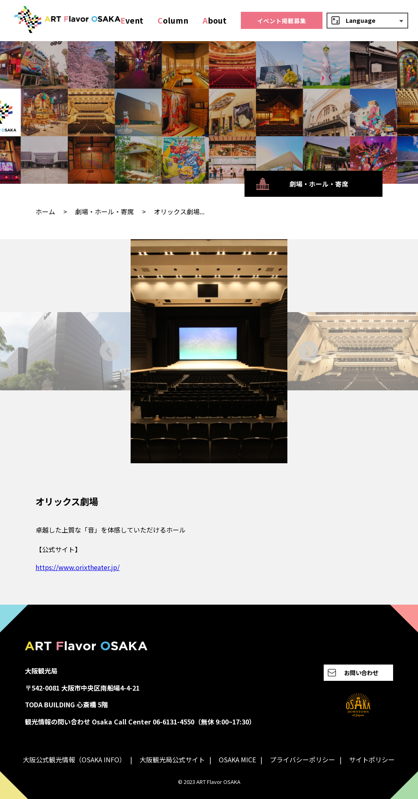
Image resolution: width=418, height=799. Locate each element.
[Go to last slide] (110, 351)
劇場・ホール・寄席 (104, 211)
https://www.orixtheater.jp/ (78, 567)
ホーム (45, 211)
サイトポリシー (372, 759)
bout (214, 20)
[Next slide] (308, 351)
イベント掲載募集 (281, 20)
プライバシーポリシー (302, 759)
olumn (173, 20)
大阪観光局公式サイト (172, 759)
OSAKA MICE (237, 759)
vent (131, 20)
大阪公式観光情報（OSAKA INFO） (74, 759)
